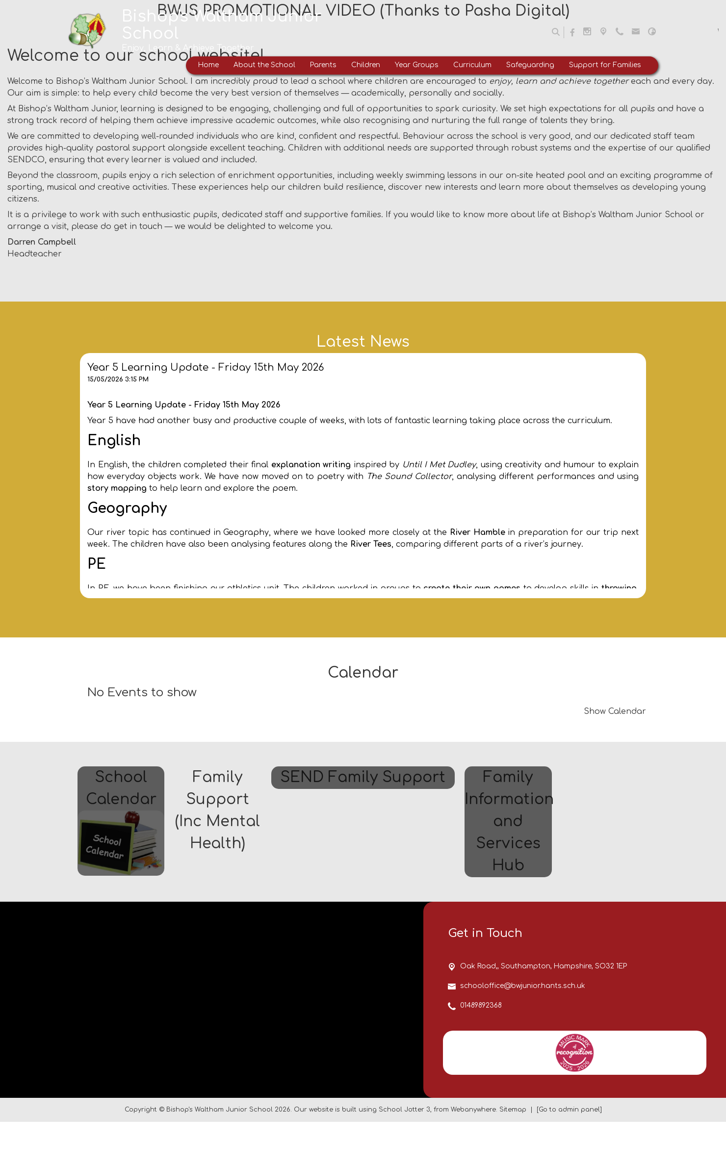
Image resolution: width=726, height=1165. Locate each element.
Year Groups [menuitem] (417, 65)
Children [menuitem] (365, 65)
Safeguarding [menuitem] (530, 65)
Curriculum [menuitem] (472, 65)
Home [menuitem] (208, 65)
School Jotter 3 (404, 1152)
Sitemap (512, 1152)
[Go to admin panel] (569, 1152)
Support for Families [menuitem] (605, 65)
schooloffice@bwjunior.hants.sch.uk (522, 1029)
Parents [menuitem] (323, 65)
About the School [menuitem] (264, 65)
